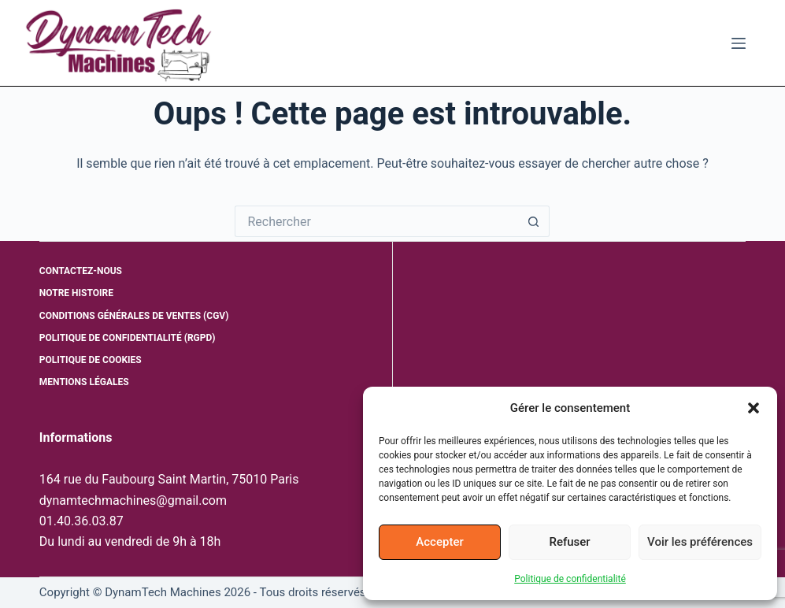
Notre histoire (76, 292)
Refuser (569, 542)
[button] (753, 408)
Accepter (439, 542)
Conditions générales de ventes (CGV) (134, 315)
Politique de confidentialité (570, 578)
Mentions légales (84, 381)
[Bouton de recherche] (534, 221)
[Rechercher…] (376, 221)
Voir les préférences (700, 542)
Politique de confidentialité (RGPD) (127, 337)
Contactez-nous (80, 270)
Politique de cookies (90, 359)
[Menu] (738, 43)
